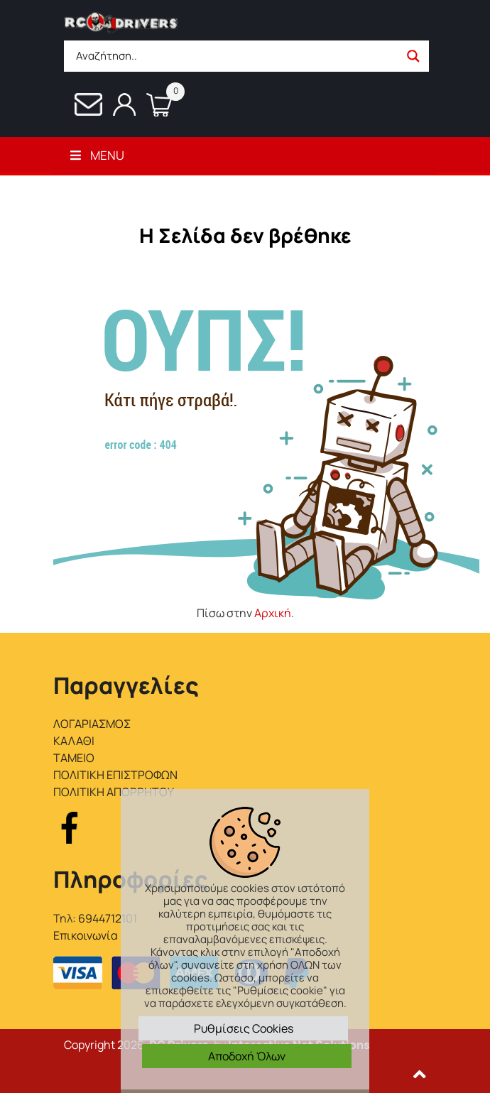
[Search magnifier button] (413, 56)
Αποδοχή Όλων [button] (246, 1056)
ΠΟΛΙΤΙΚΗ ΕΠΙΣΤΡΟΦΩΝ (115, 775)
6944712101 (107, 918)
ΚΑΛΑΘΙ (73, 741)
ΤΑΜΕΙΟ (73, 758)
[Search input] (236, 56)
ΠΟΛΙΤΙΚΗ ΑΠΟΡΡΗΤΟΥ (113, 792)
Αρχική (272, 613)
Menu (95, 155)
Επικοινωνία (85, 935)
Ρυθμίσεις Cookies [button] (243, 1028)
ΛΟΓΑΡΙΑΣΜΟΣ (92, 724)
